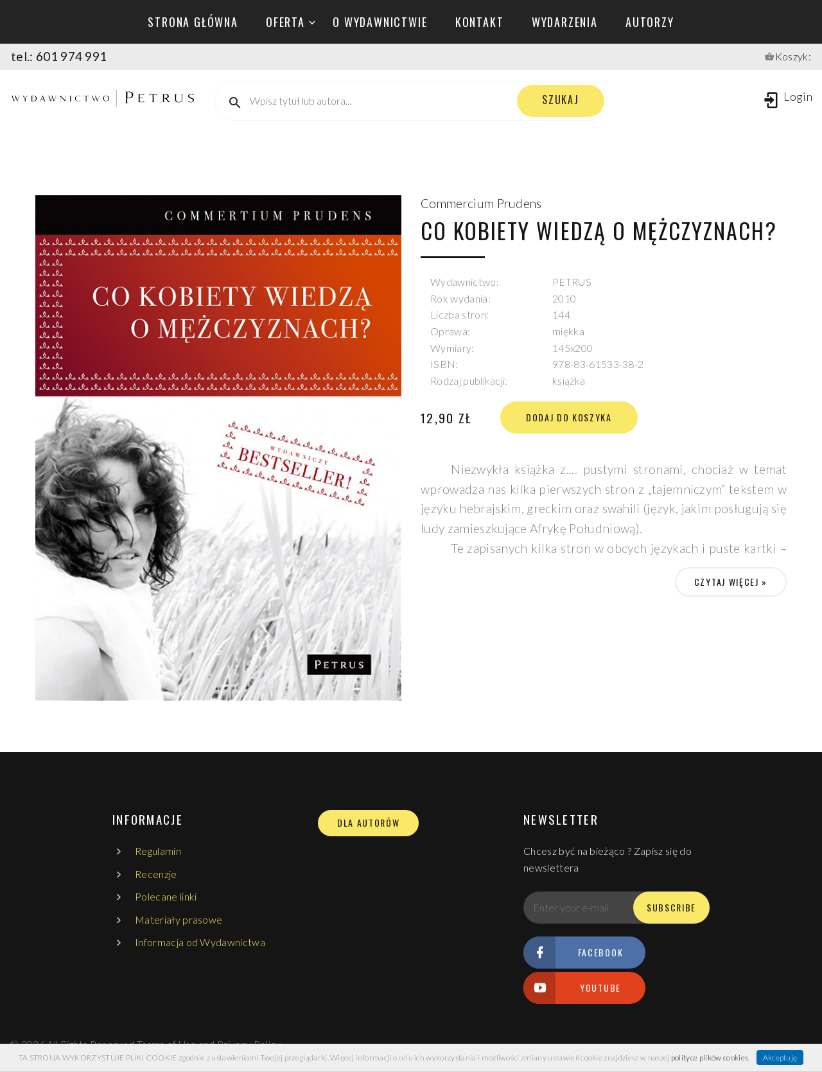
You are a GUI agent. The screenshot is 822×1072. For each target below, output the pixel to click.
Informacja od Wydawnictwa (200, 942)
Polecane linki (166, 896)
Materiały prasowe (178, 919)
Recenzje (156, 874)
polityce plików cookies (709, 1057)
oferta (285, 21)
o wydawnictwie (380, 21)
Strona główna (193, 21)
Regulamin (158, 851)
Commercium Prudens (481, 203)
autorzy (649, 21)
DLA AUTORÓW (368, 823)
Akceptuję (780, 1057)
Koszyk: (793, 56)
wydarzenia (565, 21)
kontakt (479, 21)
